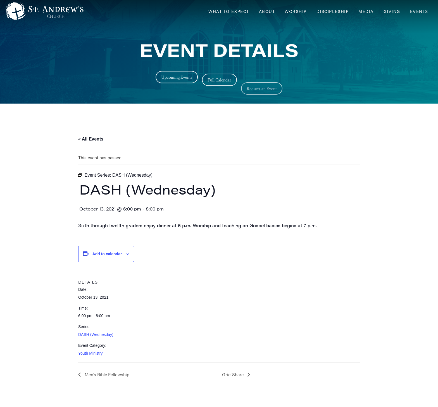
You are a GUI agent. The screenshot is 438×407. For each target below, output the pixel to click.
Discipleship (332, 11)
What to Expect (228, 11)
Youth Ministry (90, 353)
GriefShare (233, 374)
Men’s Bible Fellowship (106, 374)
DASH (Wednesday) (95, 334)
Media (366, 11)
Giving (392, 11)
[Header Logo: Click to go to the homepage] (50, 11)
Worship (296, 11)
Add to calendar (107, 254)
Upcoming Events (176, 79)
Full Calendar (219, 87)
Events (419, 11)
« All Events (90, 139)
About (267, 11)
